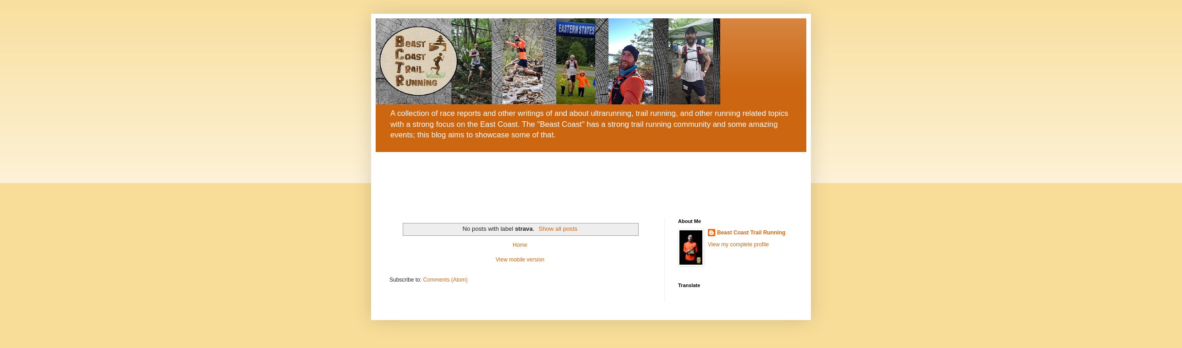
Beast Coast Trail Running (751, 232)
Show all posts (557, 228)
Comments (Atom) (445, 280)
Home (520, 245)
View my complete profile (738, 244)
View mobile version (520, 259)
